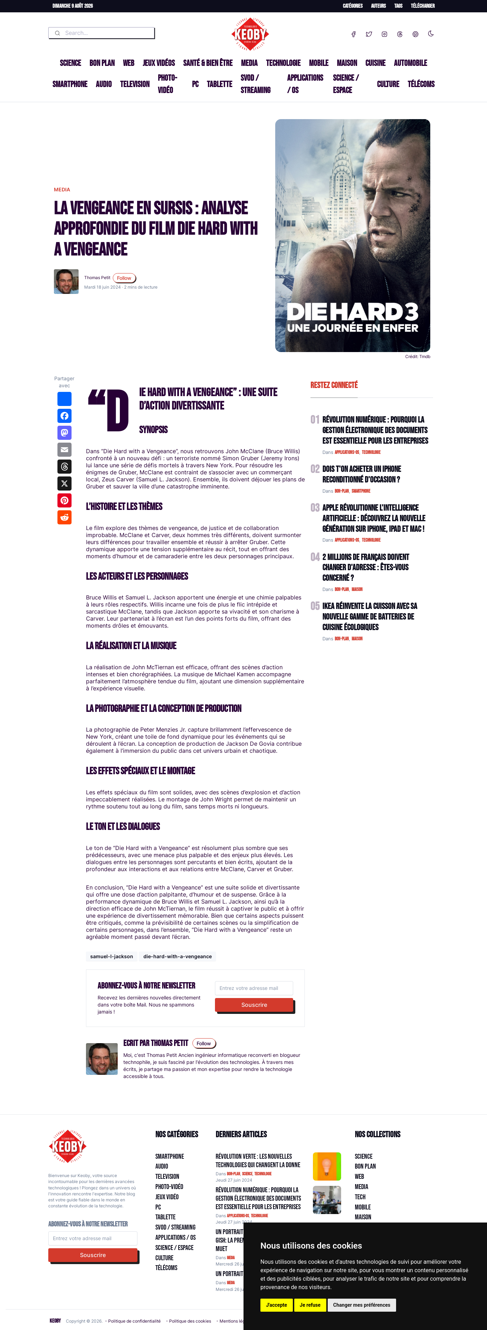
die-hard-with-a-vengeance (177, 956)
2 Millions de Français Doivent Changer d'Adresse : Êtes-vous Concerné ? (365, 568)
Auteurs (378, 6)
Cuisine (375, 63)
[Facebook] (353, 32)
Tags (398, 6)
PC (195, 84)
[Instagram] (384, 32)
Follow (124, 278)
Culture (388, 84)
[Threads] (400, 32)
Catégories (353, 6)
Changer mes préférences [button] (361, 1305)
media (62, 189)
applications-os (347, 452)
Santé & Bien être (208, 63)
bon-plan (342, 491)
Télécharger (422, 6)
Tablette (219, 84)
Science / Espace (346, 84)
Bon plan (102, 63)
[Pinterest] (415, 32)
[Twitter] (369, 32)
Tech (360, 1197)
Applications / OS (305, 84)
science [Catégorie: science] (247, 1174)
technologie (371, 452)
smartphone (361, 491)
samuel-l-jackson (111, 956)
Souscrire (254, 1004)
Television (134, 84)
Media (249, 63)
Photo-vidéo (167, 84)
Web (128, 63)
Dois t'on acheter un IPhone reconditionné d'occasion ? (361, 474)
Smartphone (70, 84)
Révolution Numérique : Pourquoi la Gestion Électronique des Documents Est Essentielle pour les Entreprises (375, 430)
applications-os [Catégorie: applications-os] (238, 1216)
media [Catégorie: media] (231, 1258)
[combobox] (101, 32)
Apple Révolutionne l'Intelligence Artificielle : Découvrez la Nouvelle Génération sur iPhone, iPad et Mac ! (373, 518)
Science (70, 63)
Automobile (410, 63)
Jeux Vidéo (167, 1197)
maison (357, 589)
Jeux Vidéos (159, 63)
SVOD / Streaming (255, 84)
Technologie (283, 63)
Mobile (318, 63)
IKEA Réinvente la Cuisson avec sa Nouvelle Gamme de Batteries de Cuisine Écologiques (369, 617)
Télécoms (421, 84)
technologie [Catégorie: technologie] (262, 1174)
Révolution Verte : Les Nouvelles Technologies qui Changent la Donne (258, 1160)
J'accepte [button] (276, 1305)
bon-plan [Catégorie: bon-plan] (233, 1174)
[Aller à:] (327, 1166)
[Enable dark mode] (431, 32)
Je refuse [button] (310, 1305)
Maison (347, 63)
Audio (104, 84)
